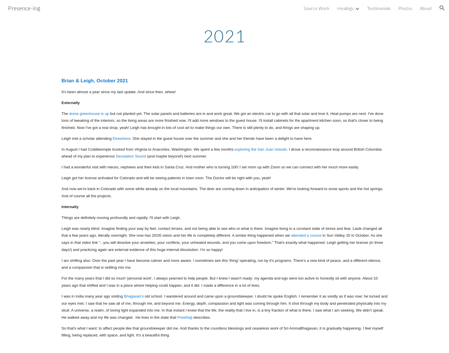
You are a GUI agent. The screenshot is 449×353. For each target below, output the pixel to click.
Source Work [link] (317, 8)
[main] (224, 35)
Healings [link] (345, 8)
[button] (442, 8)
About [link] (426, 8)
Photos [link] (405, 8)
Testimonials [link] (379, 8)
